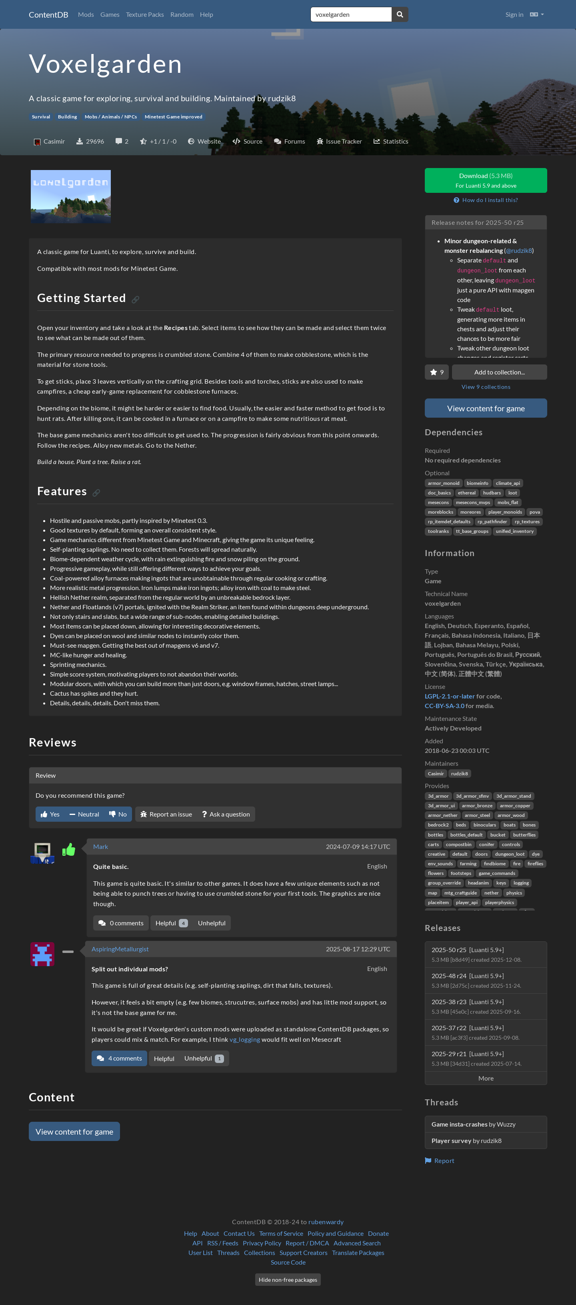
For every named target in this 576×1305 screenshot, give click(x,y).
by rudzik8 (467, 1140)
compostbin (459, 844)
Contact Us (239, 1233)
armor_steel (477, 815)
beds (461, 825)
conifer (486, 844)
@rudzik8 (519, 250)
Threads (228, 1252)
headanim (478, 883)
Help (206, 14)
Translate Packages (358, 1252)
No (118, 814)
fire (516, 864)
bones (529, 825)
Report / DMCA (307, 1243)
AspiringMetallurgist (120, 949)
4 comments (119, 1058)
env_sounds (440, 864)
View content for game (74, 1131)
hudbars (492, 493)
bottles (435, 835)
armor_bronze (477, 806)
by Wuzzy (474, 1124)
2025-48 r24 (476, 980)
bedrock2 (438, 825)
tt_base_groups (472, 531)
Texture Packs (145, 14)
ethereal (467, 493)
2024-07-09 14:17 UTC (358, 846)
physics (514, 893)
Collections (259, 1252)
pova (535, 512)
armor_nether (443, 815)
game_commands (497, 873)
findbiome (495, 864)
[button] (537, 14)
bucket (498, 835)
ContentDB (48, 14)
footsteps (461, 873)
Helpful (172, 923)
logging (521, 883)
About (210, 1233)
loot (512, 493)
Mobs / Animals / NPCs (111, 117)
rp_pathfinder (492, 521)
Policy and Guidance (336, 1233)
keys (501, 883)
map (432, 893)
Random (182, 14)
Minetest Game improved (174, 117)
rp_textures (527, 521)
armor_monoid (444, 483)
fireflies (535, 864)
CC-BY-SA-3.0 (444, 705)
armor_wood (511, 815)
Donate (378, 1233)
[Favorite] (437, 372)
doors (481, 854)
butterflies (524, 835)
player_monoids (505, 512)
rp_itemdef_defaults (449, 521)
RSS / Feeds (222, 1243)
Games (110, 14)
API (197, 1243)
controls (511, 844)
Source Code (288, 1262)
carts (433, 844)
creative (436, 854)
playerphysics (499, 902)
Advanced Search (357, 1243)
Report (440, 1160)
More (486, 1078)
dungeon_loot (510, 854)
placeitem (438, 902)
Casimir (436, 774)
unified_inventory (515, 531)
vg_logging (245, 1039)
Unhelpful (212, 923)
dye (536, 854)
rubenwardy (326, 1221)
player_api (467, 902)
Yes (50, 814)
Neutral (84, 814)
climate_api (508, 483)
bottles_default (466, 835)
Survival (41, 117)
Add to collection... (499, 372)
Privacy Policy (262, 1243)
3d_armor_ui (441, 806)
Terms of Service (281, 1233)
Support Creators (304, 1252)
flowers (436, 873)
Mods (86, 14)
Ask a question (226, 814)
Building (67, 117)
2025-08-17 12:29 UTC (358, 949)
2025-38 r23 (476, 1006)
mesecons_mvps (473, 502)
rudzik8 (459, 774)
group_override (444, 883)
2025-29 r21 (477, 1058)
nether (491, 893)
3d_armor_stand (513, 796)
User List (200, 1252)
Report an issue (166, 814)
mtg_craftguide (460, 893)
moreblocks (440, 512)
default (460, 854)
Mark (100, 846)
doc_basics (439, 493)
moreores (470, 512)
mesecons (438, 502)
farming (468, 864)
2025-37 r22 (476, 1032)
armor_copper (515, 806)
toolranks (438, 531)
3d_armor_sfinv (472, 796)
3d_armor (438, 796)
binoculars (485, 825)
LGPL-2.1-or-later (450, 696)
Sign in (515, 14)
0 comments (121, 923)
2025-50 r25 (477, 954)
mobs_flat (508, 502)
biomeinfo (477, 483)
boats (510, 825)
